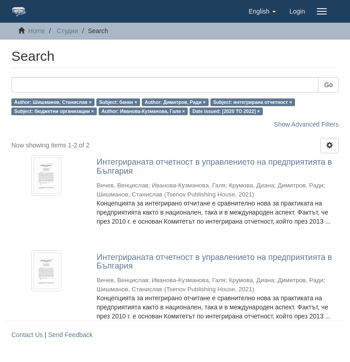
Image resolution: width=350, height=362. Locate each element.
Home (36, 30)
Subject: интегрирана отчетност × (252, 102)
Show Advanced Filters (306, 124)
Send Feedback (70, 334)
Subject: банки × (118, 102)
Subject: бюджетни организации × (54, 111)
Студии (67, 30)
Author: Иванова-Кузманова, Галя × (143, 111)
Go (328, 84)
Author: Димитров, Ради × (175, 102)
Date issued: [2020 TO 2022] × (226, 111)
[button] (262, 11)
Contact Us (27, 334)
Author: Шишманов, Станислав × (52, 102)
